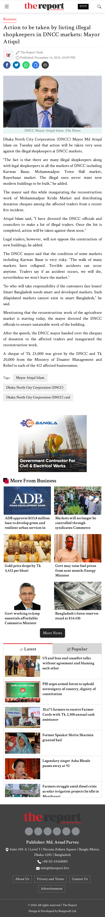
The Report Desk (31, 52)
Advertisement (52, 888)
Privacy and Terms (50, 879)
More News (52, 633)
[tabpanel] (52, 725)
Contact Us (80, 879)
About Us (22, 879)
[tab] (27, 648)
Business (9, 19)
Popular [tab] (77, 649)
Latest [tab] (28, 649)
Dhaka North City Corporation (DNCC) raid (38, 397)
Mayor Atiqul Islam (30, 377)
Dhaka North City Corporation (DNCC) (34, 387)
